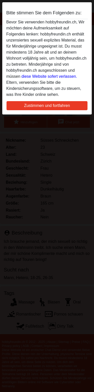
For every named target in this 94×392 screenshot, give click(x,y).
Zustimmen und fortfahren (47, 105)
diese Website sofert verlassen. (49, 76)
